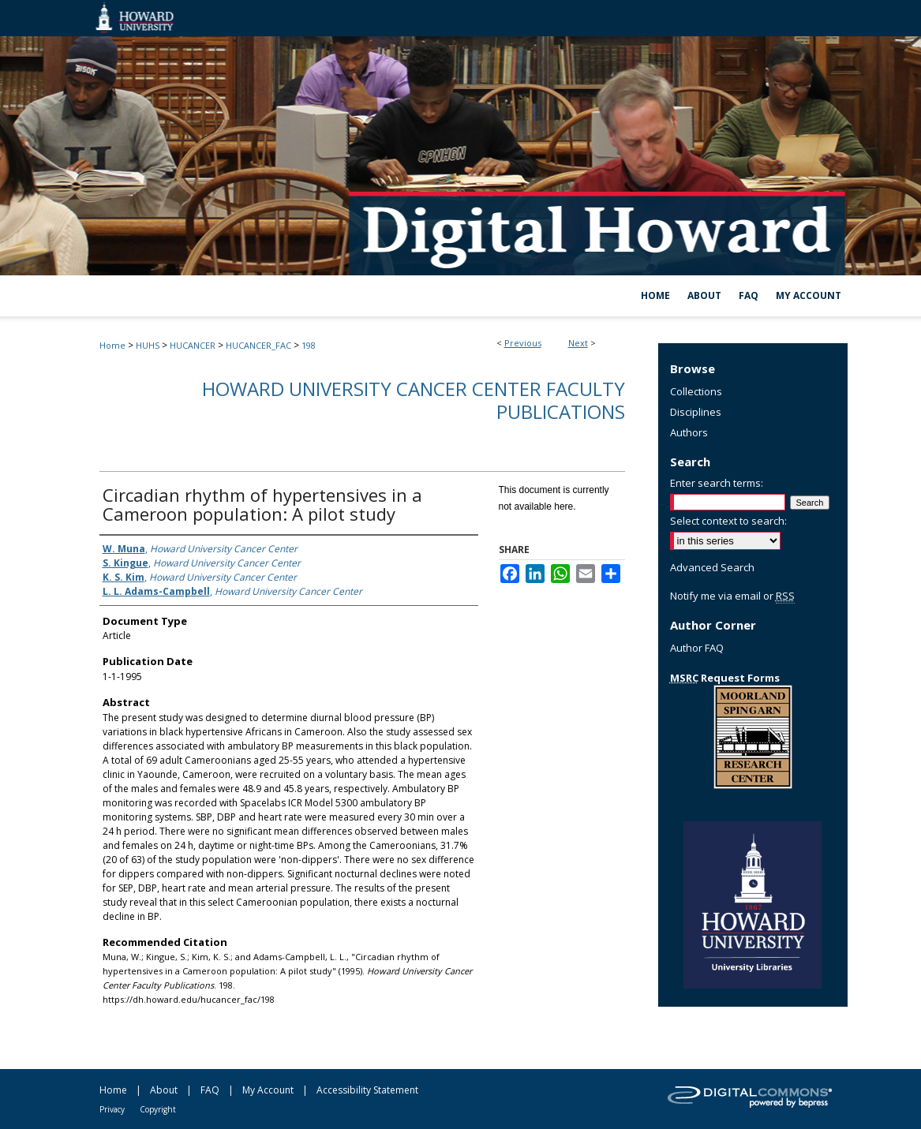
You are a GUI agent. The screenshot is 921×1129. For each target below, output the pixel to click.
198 (308, 345)
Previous (522, 343)
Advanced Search (712, 567)
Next (578, 343)
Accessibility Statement (367, 1090)
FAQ (209, 1090)
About (164, 1090)
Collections (696, 391)
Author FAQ (697, 648)
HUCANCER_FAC (258, 345)
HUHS (147, 345)
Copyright (158, 1109)
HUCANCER (192, 345)
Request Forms (725, 678)
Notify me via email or (732, 596)
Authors (689, 432)
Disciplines (695, 412)
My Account (268, 1090)
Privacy (112, 1109)
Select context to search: (728, 521)
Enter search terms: (716, 483)
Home (112, 345)
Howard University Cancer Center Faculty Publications (413, 400)
